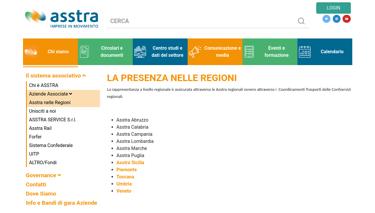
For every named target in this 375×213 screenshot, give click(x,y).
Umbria (125, 184)
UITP (34, 154)
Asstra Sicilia (130, 162)
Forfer (35, 137)
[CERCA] (200, 21)
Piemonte (127, 169)
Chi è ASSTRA (43, 85)
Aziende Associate (50, 94)
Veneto (124, 191)
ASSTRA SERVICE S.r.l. (52, 119)
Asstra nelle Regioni (50, 102)
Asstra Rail (40, 128)
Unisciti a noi (42, 111)
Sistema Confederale (51, 145)
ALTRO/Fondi (43, 162)
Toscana (125, 177)
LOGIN (333, 8)
